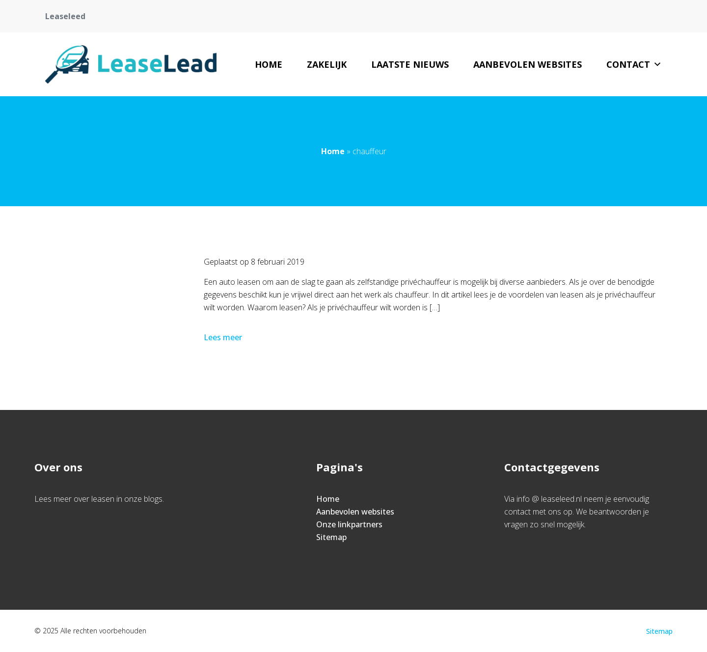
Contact (634, 64)
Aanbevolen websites (527, 64)
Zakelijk (327, 64)
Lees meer (224, 337)
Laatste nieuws (410, 64)
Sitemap (331, 537)
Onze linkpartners (349, 524)
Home (268, 64)
